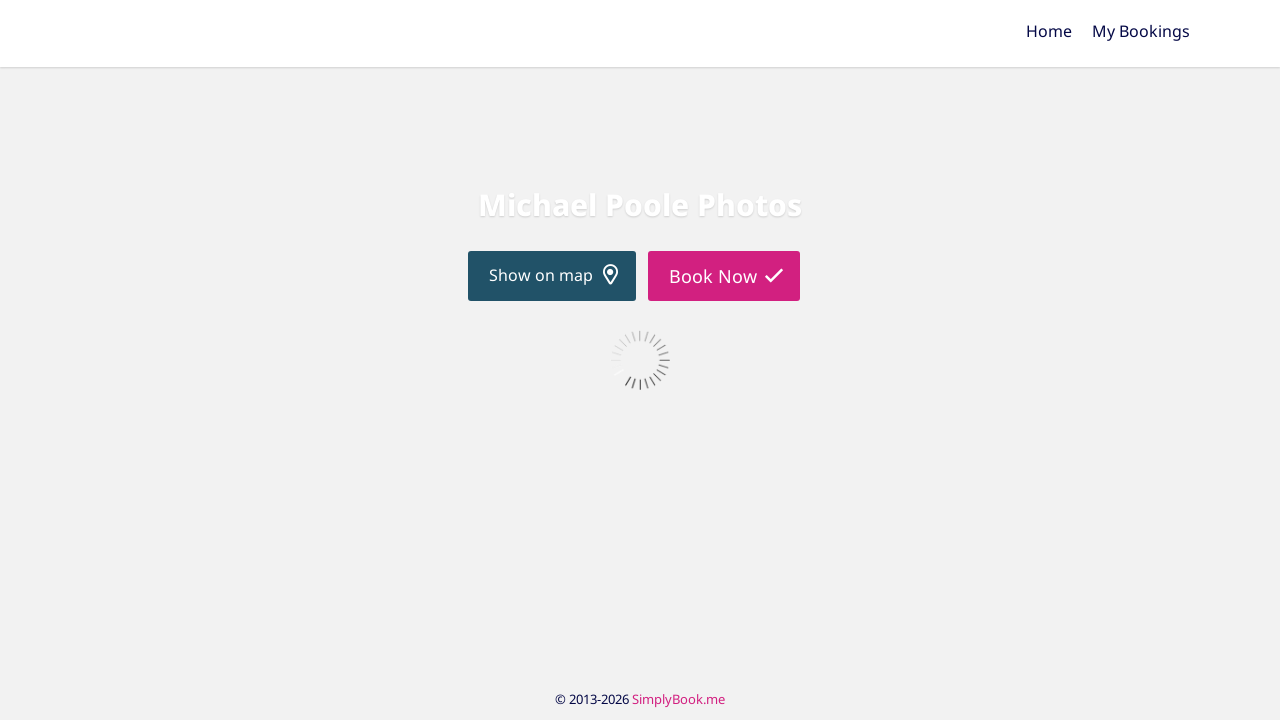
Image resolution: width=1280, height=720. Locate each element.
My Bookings (1141, 31)
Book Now (713, 276)
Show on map (541, 275)
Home (1049, 31)
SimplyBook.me (678, 699)
